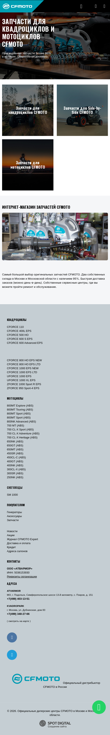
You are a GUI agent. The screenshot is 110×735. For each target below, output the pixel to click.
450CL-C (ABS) (16, 457)
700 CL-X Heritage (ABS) (22, 437)
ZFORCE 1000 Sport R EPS (24, 384)
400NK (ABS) (15, 465)
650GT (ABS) (15, 445)
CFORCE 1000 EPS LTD (22, 372)
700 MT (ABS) (15, 425)
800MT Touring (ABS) (20, 409)
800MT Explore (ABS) (20, 405)
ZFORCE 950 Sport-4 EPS (23, 388)
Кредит (11, 547)
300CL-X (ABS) (16, 469)
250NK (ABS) (15, 477)
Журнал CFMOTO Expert (22, 539)
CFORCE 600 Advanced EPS (25, 342)
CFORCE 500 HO (17, 334)
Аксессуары (14, 516)
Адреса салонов (17, 551)
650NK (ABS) (15, 441)
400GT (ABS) (15, 461)
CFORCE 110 (15, 326)
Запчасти (13, 520)
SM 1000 (12, 494)
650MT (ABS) (15, 449)
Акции (10, 535)
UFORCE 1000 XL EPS (21, 380)
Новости (12, 531)
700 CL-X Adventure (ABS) (23, 433)
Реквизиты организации (22, 576)
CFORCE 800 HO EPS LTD (23, 364)
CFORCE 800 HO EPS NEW (24, 360)
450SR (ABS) (15, 453)
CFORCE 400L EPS (19, 330)
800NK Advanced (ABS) (21, 421)
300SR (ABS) (15, 473)
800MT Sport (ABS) (19, 413)
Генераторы (14, 512)
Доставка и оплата (18, 543)
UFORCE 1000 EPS (19, 376)
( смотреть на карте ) (19, 621)
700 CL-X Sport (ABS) (20, 429)
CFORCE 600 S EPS (19, 338)
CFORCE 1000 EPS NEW (23, 368)
